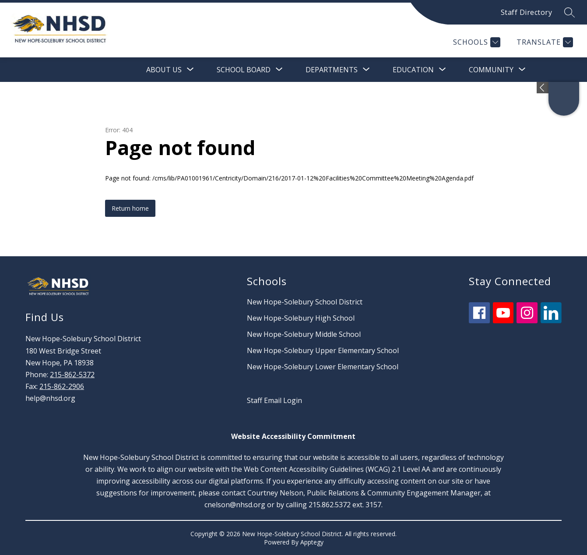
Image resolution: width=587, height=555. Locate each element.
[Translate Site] (543, 42)
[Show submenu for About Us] (164, 69)
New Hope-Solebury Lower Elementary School (322, 366)
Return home (130, 208)
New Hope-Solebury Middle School (304, 334)
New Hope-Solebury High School (301, 318)
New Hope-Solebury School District (304, 302)
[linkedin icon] (551, 320)
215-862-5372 (72, 374)
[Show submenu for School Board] (244, 69)
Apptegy (311, 542)
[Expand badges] (542, 87)
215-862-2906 (61, 386)
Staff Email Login (274, 400)
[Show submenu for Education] (413, 69)
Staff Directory (526, 12)
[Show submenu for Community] (491, 69)
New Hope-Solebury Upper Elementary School (323, 350)
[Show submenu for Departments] (332, 69)
